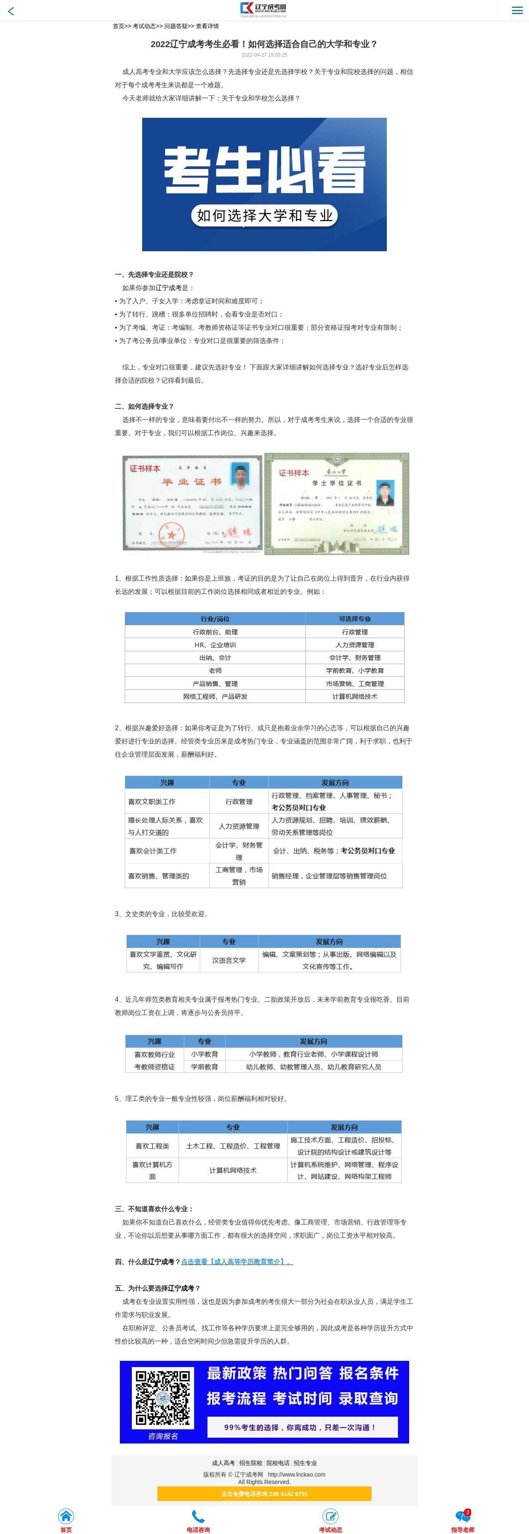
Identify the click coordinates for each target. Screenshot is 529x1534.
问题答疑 (176, 26)
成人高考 (223, 1463)
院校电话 (278, 1463)
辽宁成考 (168, 287)
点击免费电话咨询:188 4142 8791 (264, 1494)
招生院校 (250, 1463)
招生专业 (305, 1463)
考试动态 (144, 26)
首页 (118, 26)
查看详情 (207, 26)
